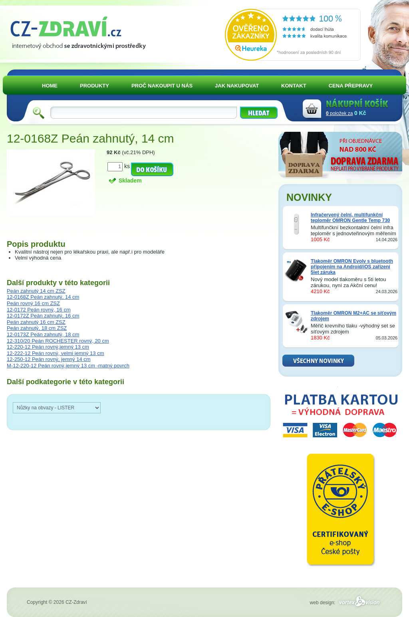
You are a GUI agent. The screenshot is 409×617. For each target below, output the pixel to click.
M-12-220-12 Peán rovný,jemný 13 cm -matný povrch (68, 366)
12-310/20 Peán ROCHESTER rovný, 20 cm (58, 341)
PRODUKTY (94, 86)
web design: (346, 602)
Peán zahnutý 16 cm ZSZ (36, 322)
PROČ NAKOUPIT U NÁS (162, 86)
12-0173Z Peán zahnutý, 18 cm (43, 334)
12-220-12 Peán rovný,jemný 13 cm (48, 347)
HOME (50, 86)
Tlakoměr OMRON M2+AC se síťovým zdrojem (353, 315)
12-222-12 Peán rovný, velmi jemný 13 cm (55, 353)
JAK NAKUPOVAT (237, 86)
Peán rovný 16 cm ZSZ (33, 303)
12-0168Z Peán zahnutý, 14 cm (43, 297)
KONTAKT (293, 86)
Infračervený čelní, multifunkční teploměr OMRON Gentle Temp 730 (350, 217)
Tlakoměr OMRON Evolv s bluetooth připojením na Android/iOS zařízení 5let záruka (352, 266)
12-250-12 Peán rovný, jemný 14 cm (49, 359)
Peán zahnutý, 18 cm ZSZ (37, 328)
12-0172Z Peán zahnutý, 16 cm (43, 316)
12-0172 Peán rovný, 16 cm (39, 310)
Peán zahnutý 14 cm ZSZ (36, 291)
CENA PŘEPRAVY (351, 86)
